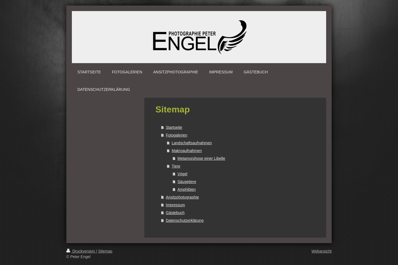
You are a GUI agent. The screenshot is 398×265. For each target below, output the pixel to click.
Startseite (174, 127)
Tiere (176, 166)
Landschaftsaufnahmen (192, 143)
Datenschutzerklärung (184, 220)
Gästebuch (175, 212)
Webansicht (321, 251)
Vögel (182, 174)
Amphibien (186, 189)
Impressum (175, 205)
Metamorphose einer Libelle (201, 158)
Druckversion (81, 251)
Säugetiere (186, 181)
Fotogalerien (176, 135)
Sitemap (105, 251)
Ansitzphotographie (182, 197)
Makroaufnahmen (187, 150)
